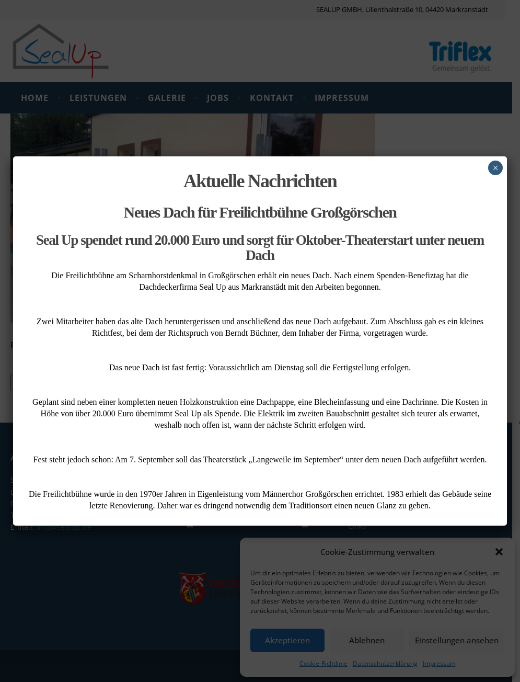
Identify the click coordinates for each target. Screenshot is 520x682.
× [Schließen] (495, 168)
